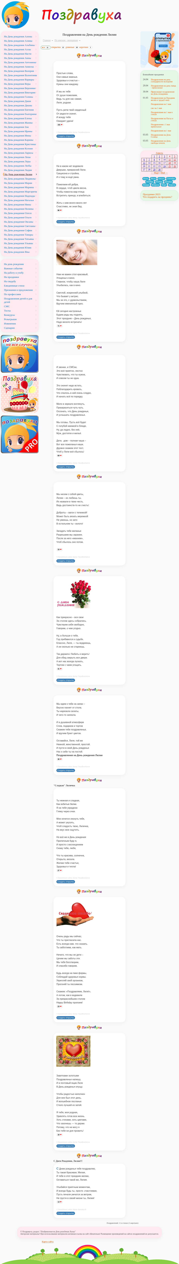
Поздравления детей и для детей (18, 300)
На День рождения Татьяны (19, 239)
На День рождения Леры (17, 161)
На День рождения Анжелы (19, 66)
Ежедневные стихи (14, 285)
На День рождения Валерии (19, 71)
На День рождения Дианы (18, 105)
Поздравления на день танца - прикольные (163, 87)
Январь (146, 185)
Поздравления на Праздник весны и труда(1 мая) (163, 99)
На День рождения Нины (17, 204)
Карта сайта (48, 1241)
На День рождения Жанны (18, 122)
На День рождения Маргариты (20, 191)
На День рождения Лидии (18, 170)
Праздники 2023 (151, 194)
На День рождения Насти (17, 53)
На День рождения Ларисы (18, 152)
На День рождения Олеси (18, 213)
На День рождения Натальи (19, 200)
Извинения (10, 323)
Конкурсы (9, 314)
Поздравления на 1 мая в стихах (162, 113)
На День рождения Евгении (19, 109)
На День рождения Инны (17, 135)
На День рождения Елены (18, 118)
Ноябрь (159, 182)
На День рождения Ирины (18, 131)
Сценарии (9, 327)
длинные (72, 47)
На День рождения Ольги (17, 217)
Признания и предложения (18, 289)
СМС (7, 306)
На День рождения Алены (18, 36)
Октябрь (149, 182)
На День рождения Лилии (18, 174)
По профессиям (12, 294)
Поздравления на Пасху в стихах (162, 119)
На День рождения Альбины (19, 45)
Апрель (159, 153)
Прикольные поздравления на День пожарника (162, 93)
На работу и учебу (14, 272)
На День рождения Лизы (17, 157)
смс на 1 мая (156, 108)
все (45, 47)
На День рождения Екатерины (20, 114)
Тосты (7, 310)
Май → (164, 173)
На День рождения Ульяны (18, 243)
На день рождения (14, 264)
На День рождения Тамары (18, 234)
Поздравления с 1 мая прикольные (160, 125)
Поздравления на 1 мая (161, 104)
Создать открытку (65, 136)
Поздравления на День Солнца (161, 136)
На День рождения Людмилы (19, 178)
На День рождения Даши (17, 101)
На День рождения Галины (18, 96)
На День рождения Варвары (19, 79)
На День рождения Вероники (19, 88)
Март (164, 185)
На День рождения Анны (17, 58)
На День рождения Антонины (20, 62)
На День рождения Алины (18, 40)
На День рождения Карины (18, 139)
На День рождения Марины (19, 187)
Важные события (13, 268)
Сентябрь (171, 178)
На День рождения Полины (19, 208)
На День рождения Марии (18, 183)
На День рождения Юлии (17, 247)
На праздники (11, 277)
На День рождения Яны (16, 251)
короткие (85, 47)
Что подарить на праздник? (157, 196)
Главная (47, 40)
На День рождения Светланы (19, 226)
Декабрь (168, 182)
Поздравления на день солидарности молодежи (161, 80)
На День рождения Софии (18, 230)
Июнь (145, 178)
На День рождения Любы (17, 165)
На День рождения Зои (16, 127)
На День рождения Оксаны (18, 221)
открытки (58, 47)
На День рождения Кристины (20, 144)
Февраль (155, 185)
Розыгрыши (10, 319)
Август (161, 178)
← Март (155, 173)
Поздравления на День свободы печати (161, 142)
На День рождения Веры (17, 83)
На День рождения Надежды (19, 195)
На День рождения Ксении (18, 148)
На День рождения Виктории (19, 92)
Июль (153, 178)
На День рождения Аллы (17, 49)
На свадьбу (10, 281)
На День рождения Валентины (20, 75)
